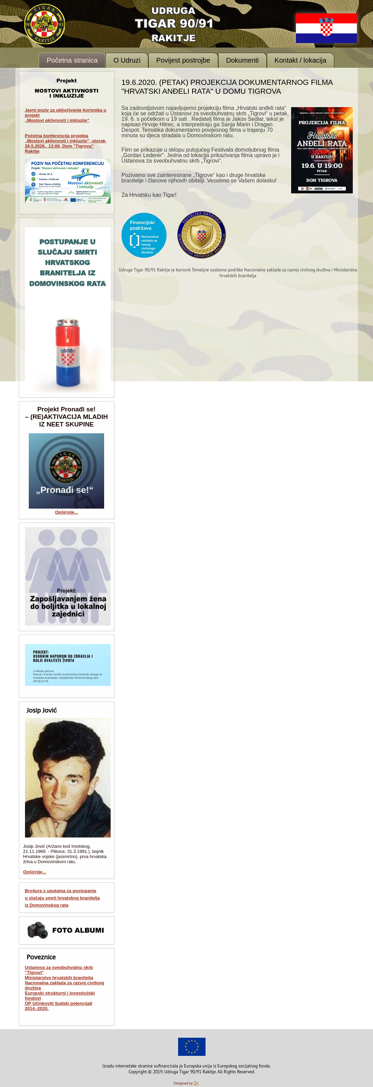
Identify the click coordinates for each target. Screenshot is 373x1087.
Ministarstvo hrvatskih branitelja (59, 977)
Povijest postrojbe (183, 60)
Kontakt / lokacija (300, 60)
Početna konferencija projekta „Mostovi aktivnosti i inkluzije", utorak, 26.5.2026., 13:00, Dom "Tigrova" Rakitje (66, 143)
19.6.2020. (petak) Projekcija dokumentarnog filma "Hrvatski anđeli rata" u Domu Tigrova (227, 86)
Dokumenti (242, 60)
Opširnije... (66, 512)
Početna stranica (72, 60)
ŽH (196, 1083)
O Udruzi (126, 60)
